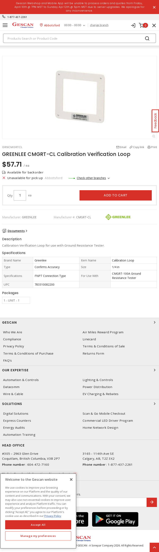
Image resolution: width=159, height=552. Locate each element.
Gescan (79, 322)
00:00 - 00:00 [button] (72, 25)
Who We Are (12, 332)
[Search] (79, 38)
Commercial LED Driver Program (108, 421)
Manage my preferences (38, 536)
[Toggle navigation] (5, 25)
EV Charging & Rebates (100, 394)
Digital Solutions (15, 413)
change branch (99, 25)
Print (154, 147)
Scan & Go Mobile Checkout (104, 413)
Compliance (12, 339)
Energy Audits (14, 428)
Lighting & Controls (98, 380)
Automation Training (19, 435)
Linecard (89, 339)
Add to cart (116, 195)
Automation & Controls (21, 380)
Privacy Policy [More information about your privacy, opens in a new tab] (52, 516)
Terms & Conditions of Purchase (28, 353)
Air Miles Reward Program (103, 332)
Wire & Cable (13, 394)
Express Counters (17, 421)
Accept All (38, 525)
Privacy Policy (13, 346)
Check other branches (91, 178)
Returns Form (93, 353)
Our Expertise (79, 370)
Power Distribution (97, 387)
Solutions (79, 403)
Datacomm (11, 387)
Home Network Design (100, 428)
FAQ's (7, 360)
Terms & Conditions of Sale (104, 346)
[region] (38, 511)
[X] (71, 479)
